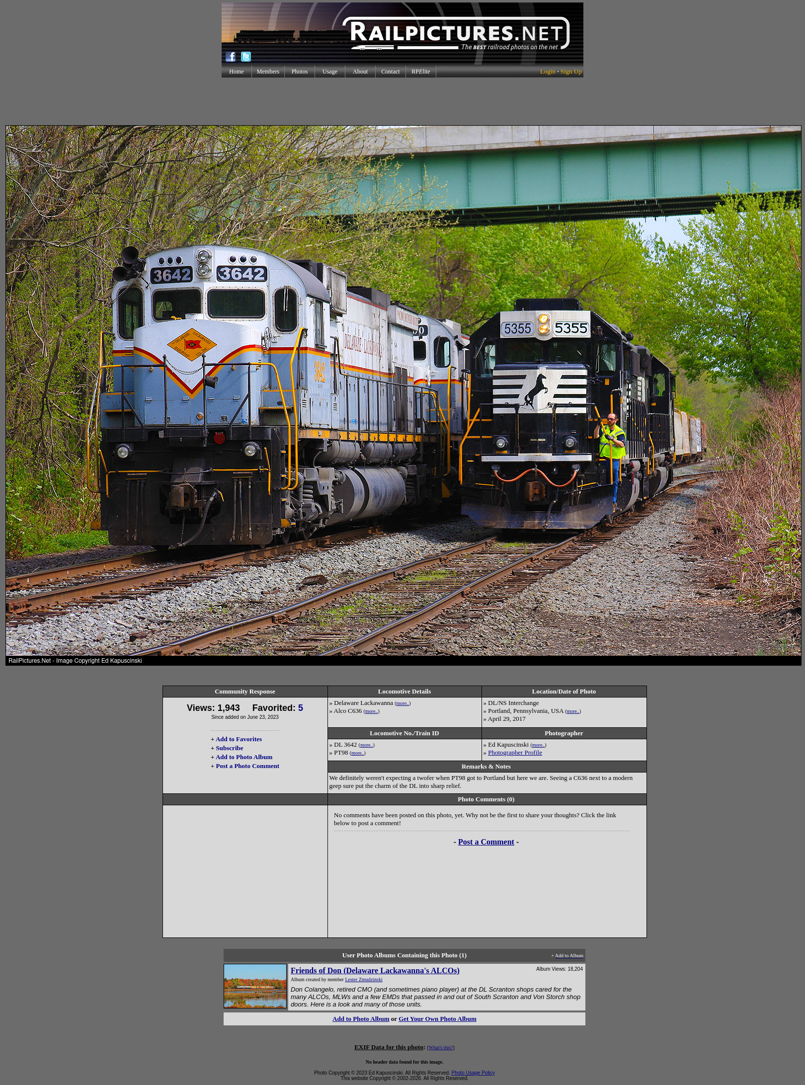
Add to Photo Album (244, 757)
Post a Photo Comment (247, 766)
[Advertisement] (402, 101)
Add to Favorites (239, 739)
